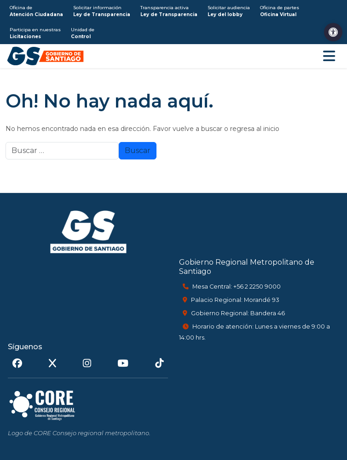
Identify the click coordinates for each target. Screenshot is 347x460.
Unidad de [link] (82, 33)
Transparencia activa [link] (168, 11)
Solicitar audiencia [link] (229, 11)
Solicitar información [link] (101, 11)
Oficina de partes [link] (279, 11)
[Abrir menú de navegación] (329, 56)
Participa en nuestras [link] (35, 33)
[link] (333, 32)
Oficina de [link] (36, 11)
